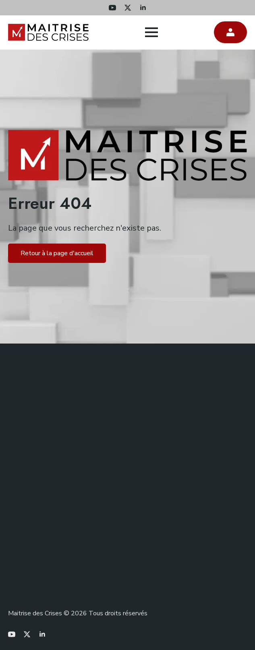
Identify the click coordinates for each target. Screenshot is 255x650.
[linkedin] (143, 7)
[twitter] (127, 7)
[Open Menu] (151, 32)
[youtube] (112, 7)
